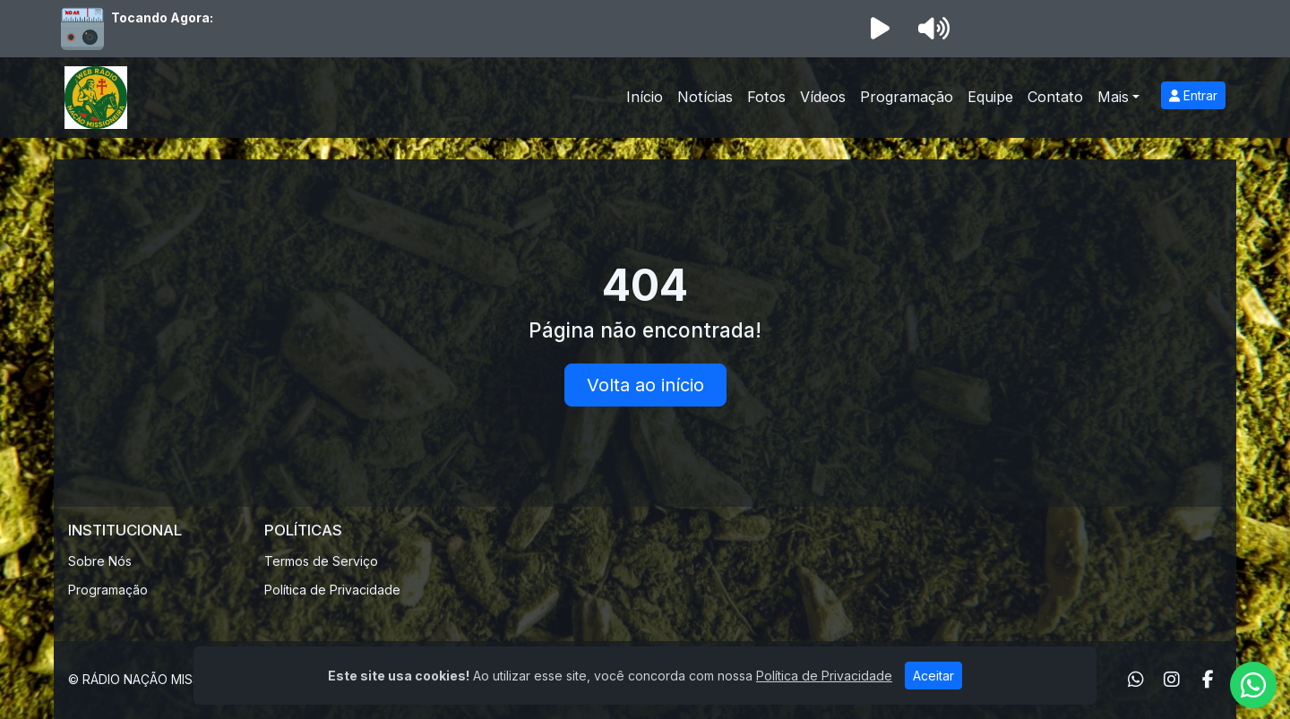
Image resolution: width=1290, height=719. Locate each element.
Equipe (990, 97)
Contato (1055, 97)
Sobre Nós (100, 561)
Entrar (1193, 95)
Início (644, 97)
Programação (906, 97)
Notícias (705, 97)
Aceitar (933, 675)
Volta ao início (645, 385)
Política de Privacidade (332, 589)
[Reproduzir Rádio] (879, 28)
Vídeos (823, 97)
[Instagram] (1172, 679)
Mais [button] (1113, 97)
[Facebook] (1208, 679)
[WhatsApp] (1136, 679)
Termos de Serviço (321, 561)
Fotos (766, 97)
